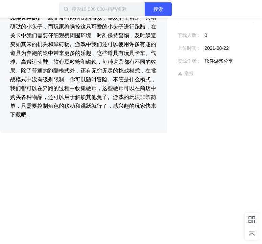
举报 (185, 74)
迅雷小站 (35, 9)
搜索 (158, 9)
